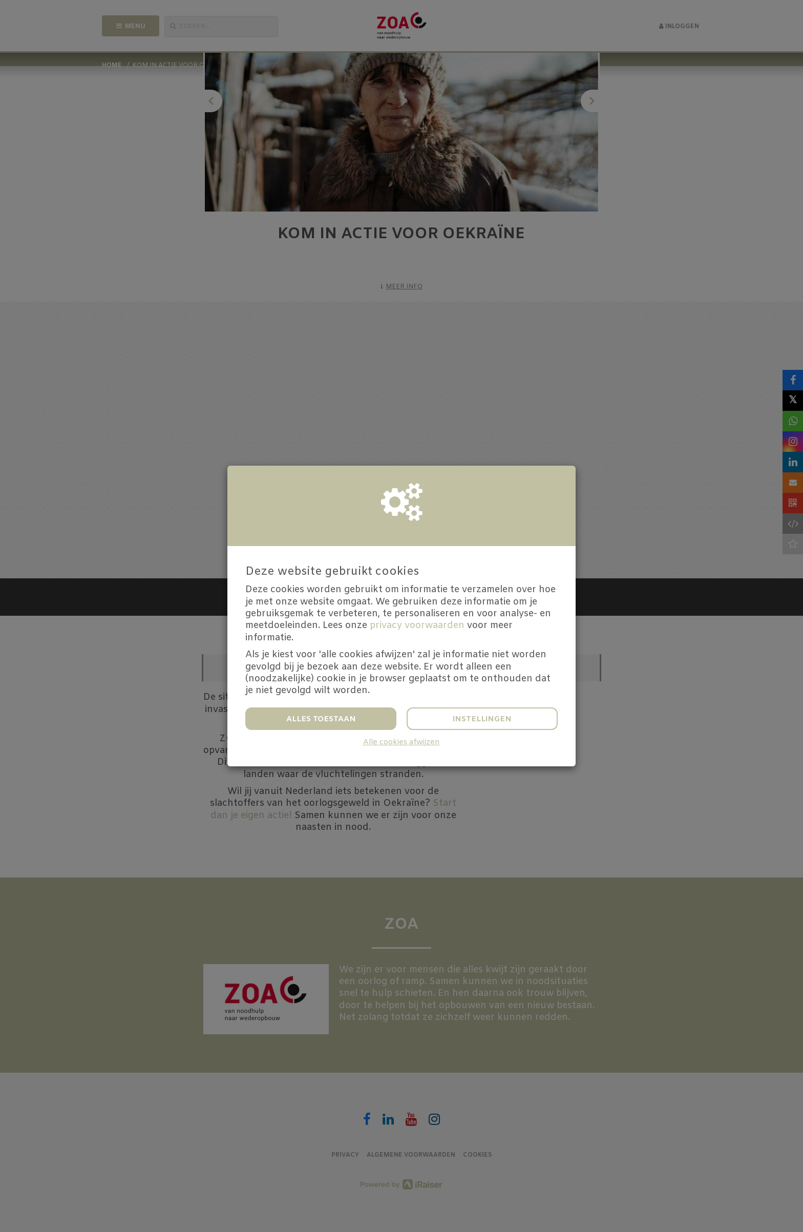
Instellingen (482, 719)
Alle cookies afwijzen (401, 742)
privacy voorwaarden (417, 625)
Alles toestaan (321, 719)
